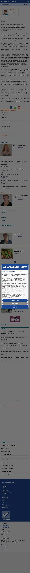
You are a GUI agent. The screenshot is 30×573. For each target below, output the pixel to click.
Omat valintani (15, 303)
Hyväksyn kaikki (15, 300)
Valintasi (22, 271)
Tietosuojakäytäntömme (15, 305)
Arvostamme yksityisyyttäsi (8, 271)
